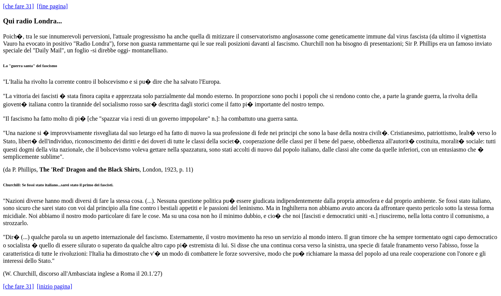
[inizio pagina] (54, 286)
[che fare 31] (18, 6)
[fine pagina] (52, 6)
